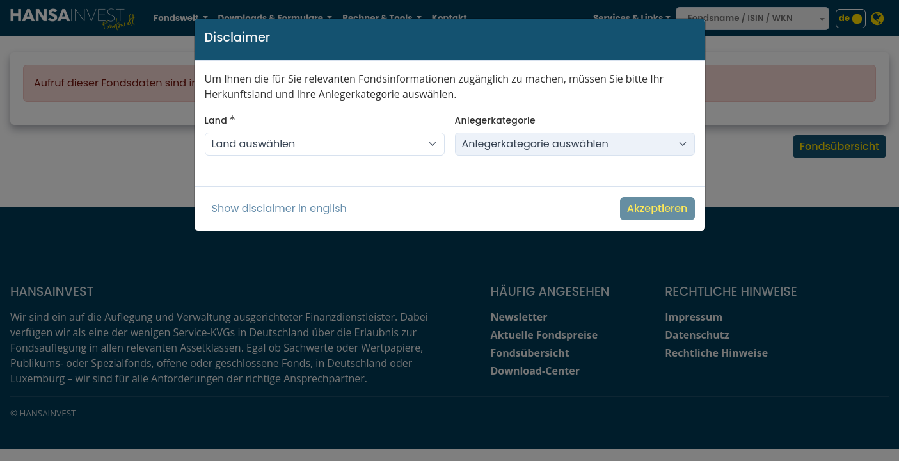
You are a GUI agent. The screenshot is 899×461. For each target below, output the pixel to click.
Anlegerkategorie (495, 120)
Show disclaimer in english (279, 208)
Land (220, 120)
